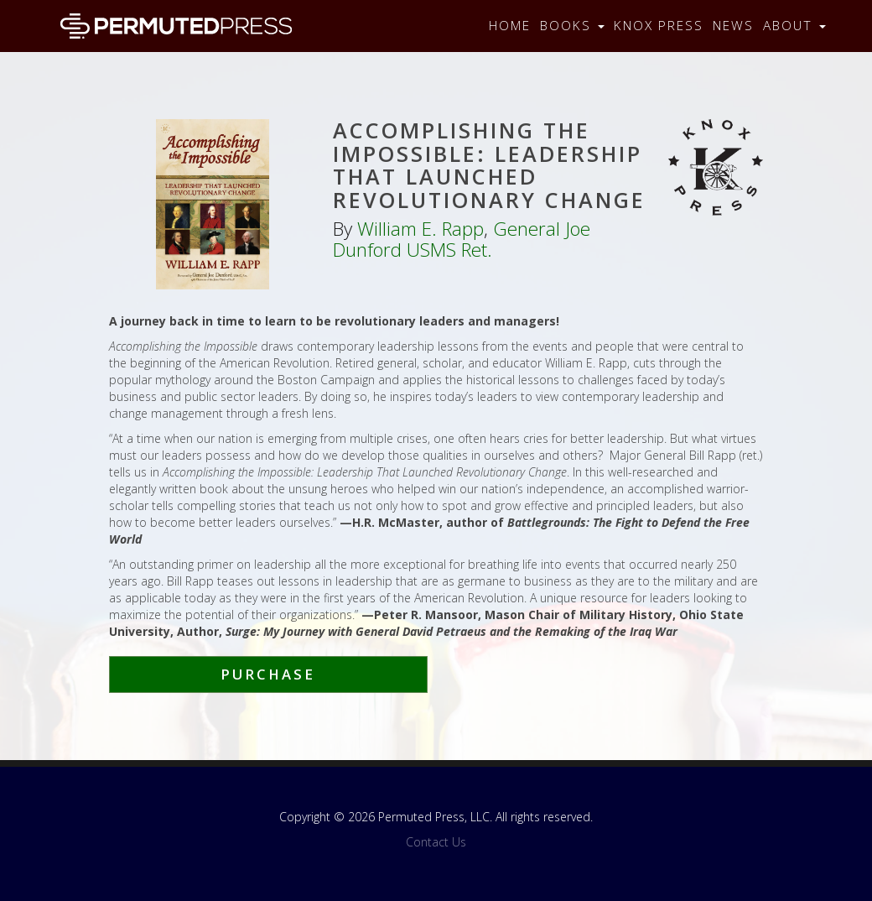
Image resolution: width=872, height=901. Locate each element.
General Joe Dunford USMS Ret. (461, 239)
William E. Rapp (420, 229)
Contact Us (436, 842)
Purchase (268, 674)
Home (510, 25)
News (733, 25)
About (794, 25)
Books (572, 25)
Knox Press (658, 25)
